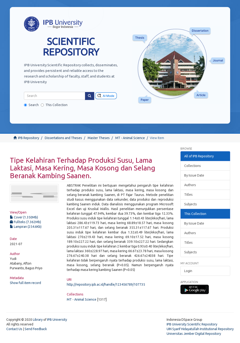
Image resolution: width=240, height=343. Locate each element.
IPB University (57, 319)
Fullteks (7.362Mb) (25, 222)
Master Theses (99, 138)
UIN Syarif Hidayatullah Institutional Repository (200, 329)
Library (38, 319)
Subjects (190, 204)
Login (188, 271)
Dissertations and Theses (63, 138)
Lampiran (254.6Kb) (25, 227)
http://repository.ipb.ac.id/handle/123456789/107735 (106, 284)
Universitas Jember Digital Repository (194, 334)
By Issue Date (194, 175)
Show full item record (25, 283)
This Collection (54, 105)
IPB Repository (28, 138)
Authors (190, 185)
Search (31, 105)
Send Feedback (36, 329)
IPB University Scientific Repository (192, 324)
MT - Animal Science (130, 138)
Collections (192, 166)
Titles (188, 194)
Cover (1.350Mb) (24, 217)
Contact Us (14, 329)
